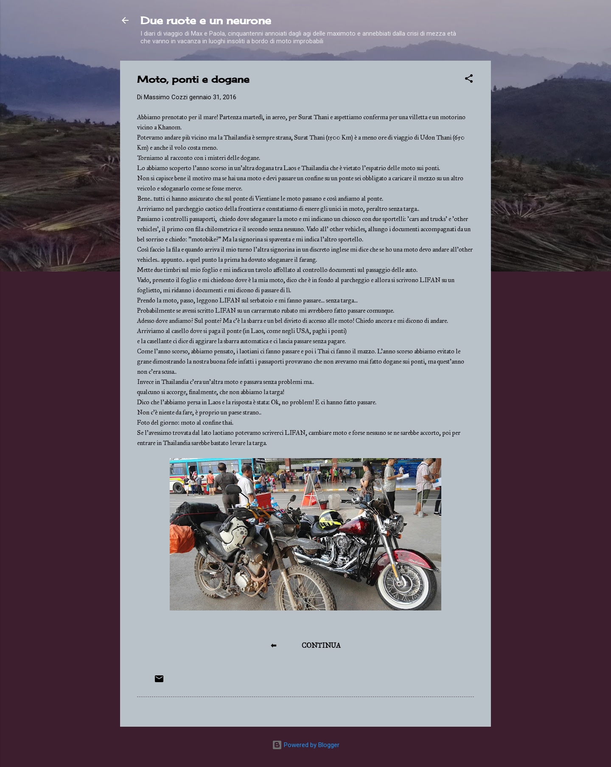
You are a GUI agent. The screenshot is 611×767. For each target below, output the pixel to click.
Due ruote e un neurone (205, 20)
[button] (469, 80)
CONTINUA (321, 645)
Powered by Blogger (305, 745)
